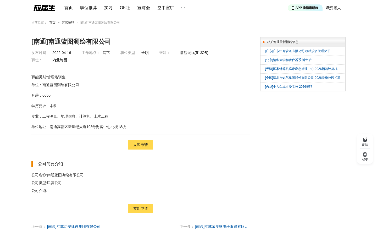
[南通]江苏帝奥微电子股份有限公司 (222, 226)
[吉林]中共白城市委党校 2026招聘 (288, 85)
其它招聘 (68, 22)
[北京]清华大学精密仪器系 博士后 (288, 60)
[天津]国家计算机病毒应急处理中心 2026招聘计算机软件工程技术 (310, 68)
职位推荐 (88, 7)
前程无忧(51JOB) (194, 53)
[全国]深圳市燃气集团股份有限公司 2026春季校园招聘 (303, 77)
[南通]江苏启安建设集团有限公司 (74, 226)
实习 (108, 7)
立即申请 (140, 145)
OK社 (125, 7)
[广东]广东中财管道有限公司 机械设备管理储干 (297, 51)
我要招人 (333, 8)
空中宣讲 (165, 7)
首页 (68, 7)
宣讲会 (143, 7)
